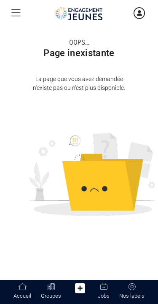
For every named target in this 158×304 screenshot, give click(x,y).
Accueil (22, 291)
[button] (80, 290)
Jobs (104, 291)
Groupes (51, 291)
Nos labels (132, 291)
